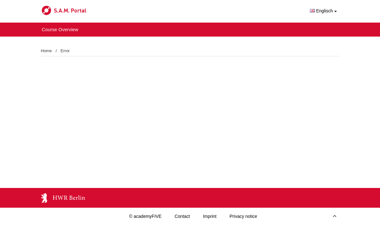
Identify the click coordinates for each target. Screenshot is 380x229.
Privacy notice (243, 216)
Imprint (210, 216)
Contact (182, 216)
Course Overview (60, 29)
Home (46, 50)
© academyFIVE (145, 216)
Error (65, 50)
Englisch (323, 10)
